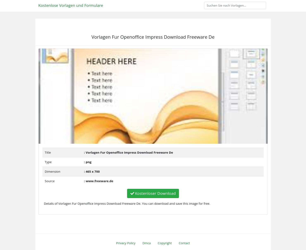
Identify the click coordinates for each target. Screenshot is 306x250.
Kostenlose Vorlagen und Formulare (70, 5)
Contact (184, 243)
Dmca (146, 243)
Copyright (165, 243)
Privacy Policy (126, 243)
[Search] (235, 5)
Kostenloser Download (153, 193)
